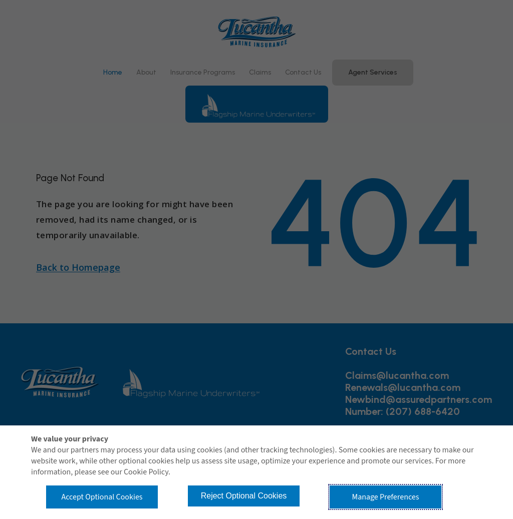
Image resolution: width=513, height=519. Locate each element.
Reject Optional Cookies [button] (244, 495)
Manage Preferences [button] (385, 496)
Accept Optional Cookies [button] (101, 496)
